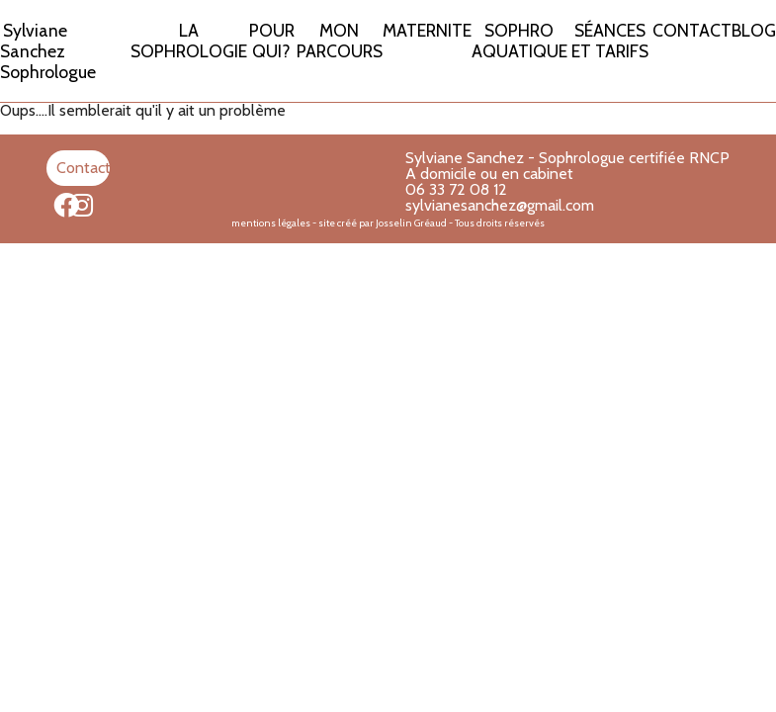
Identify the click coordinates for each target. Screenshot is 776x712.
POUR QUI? (272, 40)
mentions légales (270, 223)
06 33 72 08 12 (456, 189)
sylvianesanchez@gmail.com (499, 205)
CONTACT (692, 30)
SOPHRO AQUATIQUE (519, 40)
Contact (83, 167)
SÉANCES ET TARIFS (609, 40)
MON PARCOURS (340, 40)
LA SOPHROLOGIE (188, 40)
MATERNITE (427, 30)
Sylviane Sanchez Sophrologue (48, 51)
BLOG (754, 30)
